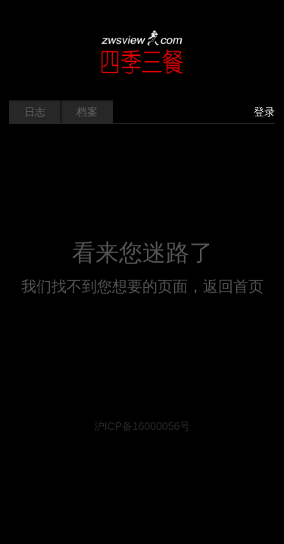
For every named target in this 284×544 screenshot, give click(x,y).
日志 (34, 112)
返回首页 (233, 286)
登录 (264, 112)
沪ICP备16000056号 (142, 426)
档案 (87, 112)
